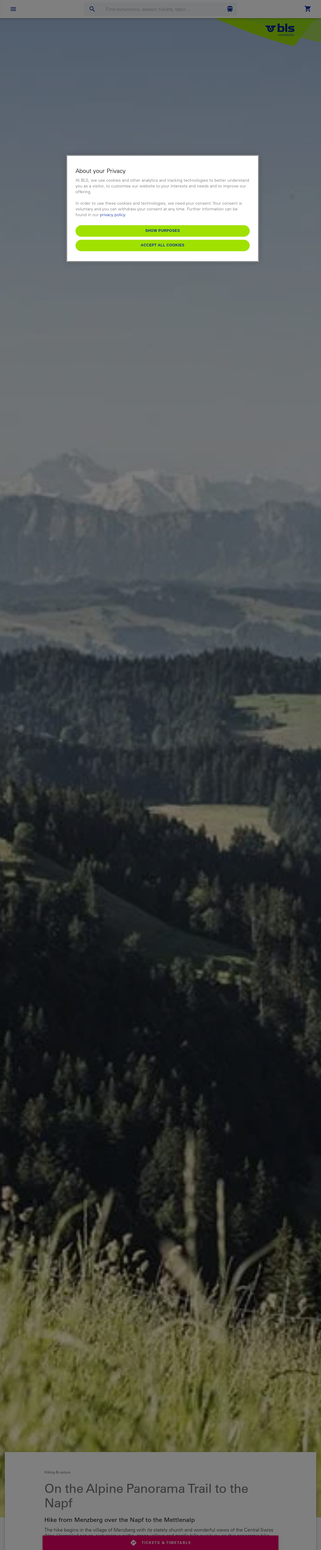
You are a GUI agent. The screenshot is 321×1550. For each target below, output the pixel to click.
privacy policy (112, 214)
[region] (162, 208)
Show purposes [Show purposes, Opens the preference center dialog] (162, 231)
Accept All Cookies (163, 245)
